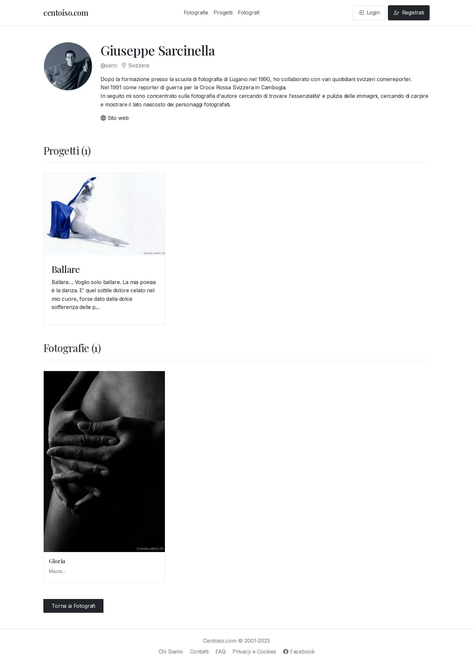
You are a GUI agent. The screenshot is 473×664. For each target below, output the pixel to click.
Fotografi (249, 12)
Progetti (223, 12)
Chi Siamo (171, 651)
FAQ (220, 651)
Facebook (298, 651)
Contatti (199, 651)
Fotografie (196, 12)
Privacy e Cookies (254, 651)
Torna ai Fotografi (73, 606)
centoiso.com (65, 12)
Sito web (114, 118)
